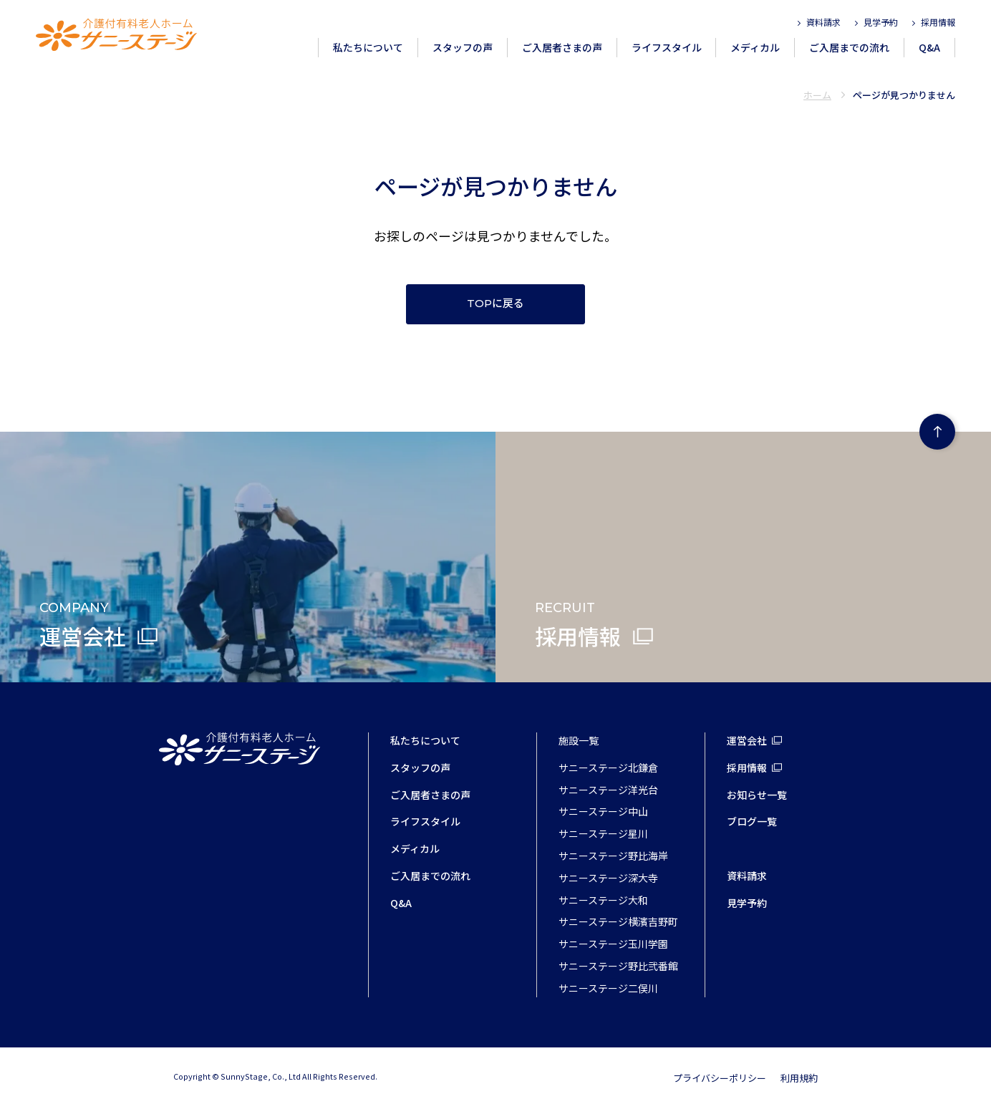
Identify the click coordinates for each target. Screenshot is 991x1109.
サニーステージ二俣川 (608, 988)
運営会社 (747, 740)
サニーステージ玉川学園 (613, 943)
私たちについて (368, 47)
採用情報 (938, 22)
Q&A (929, 47)
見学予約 (881, 22)
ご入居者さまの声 (562, 47)
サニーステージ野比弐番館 (618, 966)
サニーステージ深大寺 (608, 878)
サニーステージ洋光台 (608, 790)
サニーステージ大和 (603, 900)
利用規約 (799, 1078)
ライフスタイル (667, 47)
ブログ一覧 (752, 821)
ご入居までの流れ (849, 47)
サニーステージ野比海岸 (613, 855)
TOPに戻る (495, 303)
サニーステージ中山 (603, 811)
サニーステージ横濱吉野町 (618, 921)
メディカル (755, 47)
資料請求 (823, 22)
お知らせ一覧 (757, 795)
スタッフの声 (462, 47)
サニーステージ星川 (603, 833)
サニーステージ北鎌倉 (608, 767)
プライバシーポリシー (719, 1078)
